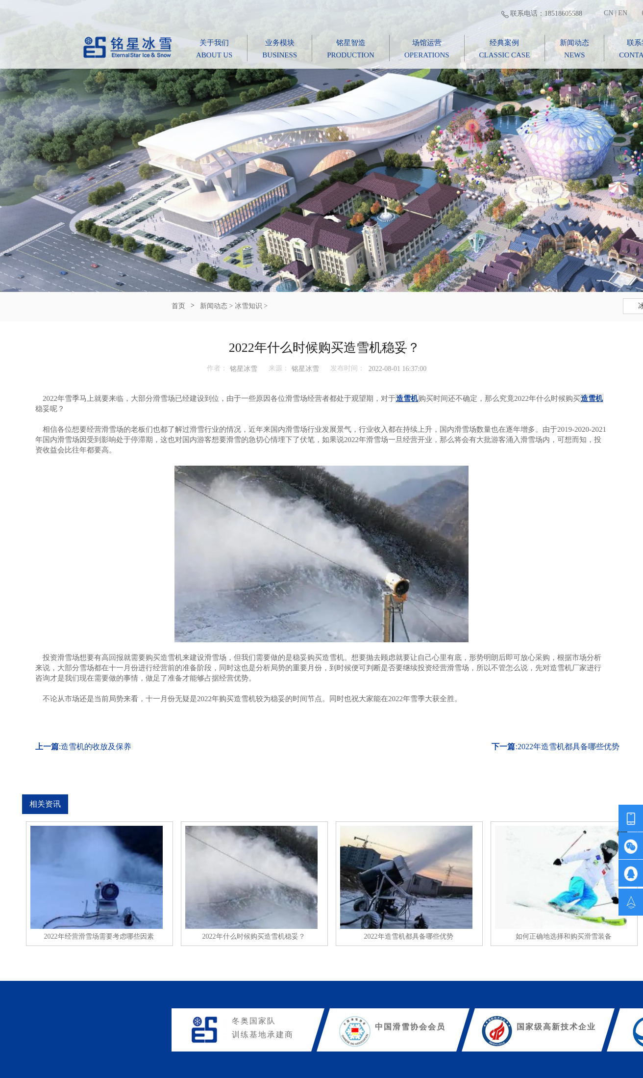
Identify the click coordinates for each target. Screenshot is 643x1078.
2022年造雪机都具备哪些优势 (568, 746)
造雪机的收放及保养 (96, 746)
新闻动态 (213, 306)
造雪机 (407, 398)
